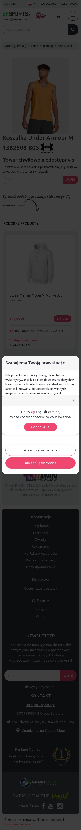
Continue (40, 427)
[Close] (73, 400)
